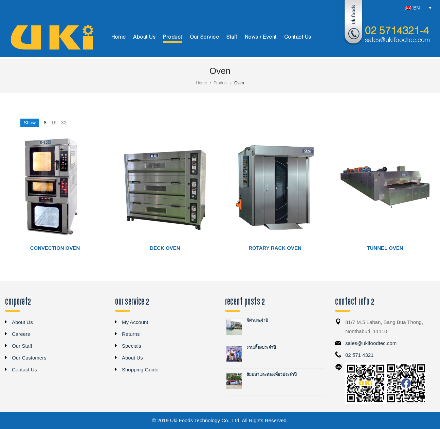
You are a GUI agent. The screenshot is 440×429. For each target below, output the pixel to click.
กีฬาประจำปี (257, 320)
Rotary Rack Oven (275, 248)
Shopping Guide (140, 369)
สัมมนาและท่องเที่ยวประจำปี (271, 374)
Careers (21, 334)
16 (54, 122)
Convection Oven (55, 248)
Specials (131, 346)
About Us (22, 322)
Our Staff (22, 346)
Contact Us (24, 369)
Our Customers (29, 358)
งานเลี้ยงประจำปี (261, 347)
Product (220, 83)
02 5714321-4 (397, 31)
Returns (131, 334)
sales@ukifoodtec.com (397, 40)
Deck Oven (165, 248)
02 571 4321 (359, 355)
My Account (135, 322)
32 (64, 122)
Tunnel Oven (385, 248)
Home (201, 83)
